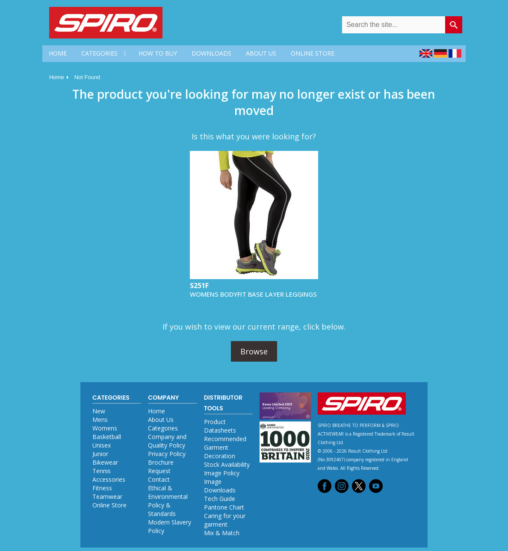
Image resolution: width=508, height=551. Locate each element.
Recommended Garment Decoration (225, 447)
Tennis (101, 471)
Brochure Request (161, 466)
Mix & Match (221, 533)
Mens (100, 419)
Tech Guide (219, 499)
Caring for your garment (224, 520)
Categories (163, 428)
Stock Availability (227, 464)
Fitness (102, 488)
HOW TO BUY (158, 53)
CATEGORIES (99, 53)
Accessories (108, 479)
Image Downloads (220, 485)
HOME (58, 53)
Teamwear (107, 496)
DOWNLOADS (211, 53)
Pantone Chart (224, 507)
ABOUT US (261, 53)
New (98, 411)
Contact (159, 479)
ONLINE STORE (312, 53)
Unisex (101, 445)
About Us (161, 419)
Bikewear (105, 462)
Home (56, 77)
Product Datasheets (220, 426)
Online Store (109, 505)
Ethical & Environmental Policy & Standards (168, 501)
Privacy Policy (167, 454)
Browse (254, 351)
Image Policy (221, 473)
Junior (100, 454)
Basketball (106, 437)
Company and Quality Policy (167, 441)
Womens (104, 428)
